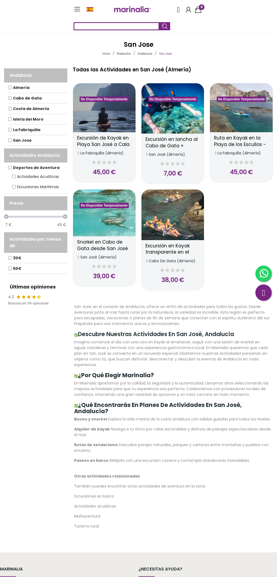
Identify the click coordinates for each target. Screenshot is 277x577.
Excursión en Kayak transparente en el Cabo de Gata (168, 249)
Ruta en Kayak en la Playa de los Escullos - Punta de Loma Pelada (241, 141)
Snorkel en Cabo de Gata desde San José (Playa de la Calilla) (102, 245)
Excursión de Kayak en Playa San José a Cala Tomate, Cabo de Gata (104, 141)
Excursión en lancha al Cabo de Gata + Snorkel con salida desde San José (172, 142)
